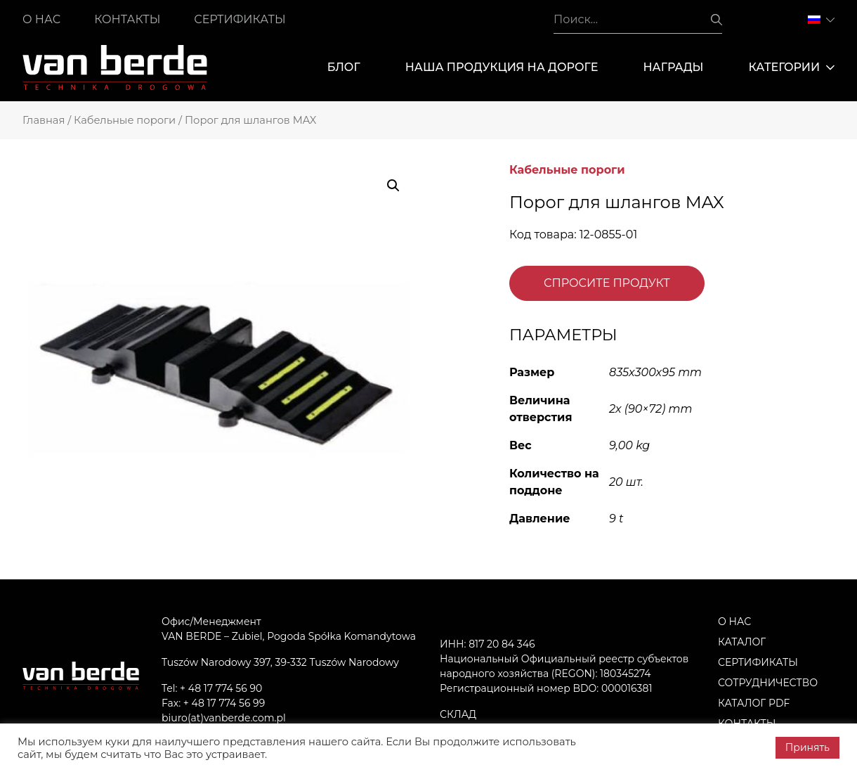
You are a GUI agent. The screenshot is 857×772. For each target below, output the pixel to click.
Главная (43, 120)
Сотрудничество (768, 682)
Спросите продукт (607, 283)
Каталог (742, 642)
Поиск (716, 19)
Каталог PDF (754, 703)
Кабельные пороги (125, 120)
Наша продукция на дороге (501, 67)
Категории (791, 67)
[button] (393, 185)
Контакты (127, 19)
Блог (343, 67)
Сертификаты (239, 19)
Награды (673, 67)
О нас (41, 19)
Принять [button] (807, 747)
